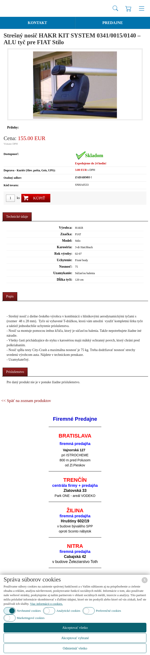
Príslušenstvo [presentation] (15, 372)
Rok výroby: (63, 253)
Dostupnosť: (11, 154)
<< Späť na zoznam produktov (26, 400)
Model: (67, 240)
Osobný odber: (13, 177)
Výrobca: (65, 227)
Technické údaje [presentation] (17, 216)
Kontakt (37, 23)
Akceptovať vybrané (75, 638)
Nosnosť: (65, 266)
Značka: (66, 234)
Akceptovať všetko (75, 628)
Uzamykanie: (62, 273)
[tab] (17, 216)
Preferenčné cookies (108, 610)
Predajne (112, 23)
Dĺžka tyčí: (64, 279)
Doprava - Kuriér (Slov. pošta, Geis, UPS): (30, 170)
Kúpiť (39, 198)
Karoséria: (64, 247)
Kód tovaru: (11, 185)
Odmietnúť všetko (75, 648)
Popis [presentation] (10, 296)
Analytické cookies (68, 610)
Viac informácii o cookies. (46, 604)
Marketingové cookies (31, 618)
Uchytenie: (64, 260)
